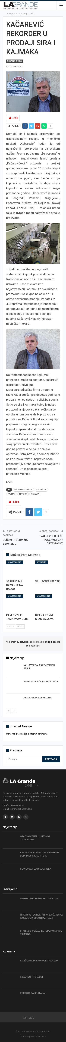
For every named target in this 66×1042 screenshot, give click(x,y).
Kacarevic (41, 490)
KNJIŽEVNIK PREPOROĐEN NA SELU (39, 960)
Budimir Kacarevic (23, 490)
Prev (10, 626)
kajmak (11, 494)
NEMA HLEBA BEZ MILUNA (37, 697)
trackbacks (38, 641)
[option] (33, 686)
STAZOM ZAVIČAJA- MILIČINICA (41, 681)
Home (28, 1017)
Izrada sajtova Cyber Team (33, 1036)
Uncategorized (14, 61)
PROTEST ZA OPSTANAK (33, 993)
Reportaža (41, 562)
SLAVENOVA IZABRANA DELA (35, 868)
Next (20, 626)
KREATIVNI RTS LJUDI (31, 977)
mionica (23, 494)
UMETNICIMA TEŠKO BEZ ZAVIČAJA (39, 898)
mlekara (35, 494)
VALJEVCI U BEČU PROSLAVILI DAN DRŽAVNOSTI (52, 540)
